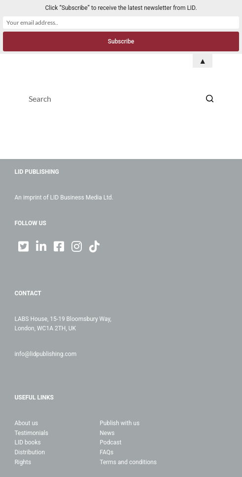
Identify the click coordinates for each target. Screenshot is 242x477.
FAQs (106, 452)
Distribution (29, 452)
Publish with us (119, 423)
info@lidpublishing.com (45, 354)
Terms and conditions (128, 462)
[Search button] (209, 98)
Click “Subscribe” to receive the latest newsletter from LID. (121, 7)
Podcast (110, 442)
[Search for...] (120, 98)
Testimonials (31, 433)
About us (26, 423)
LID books (27, 442)
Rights (22, 462)
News (107, 433)
